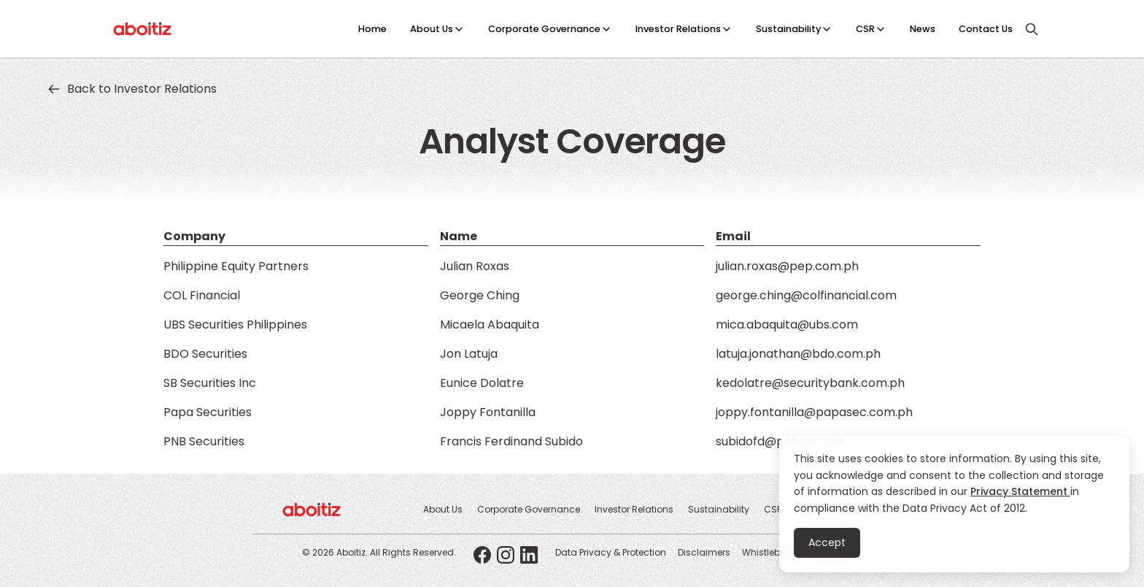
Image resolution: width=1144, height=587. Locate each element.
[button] (437, 29)
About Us (431, 29)
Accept (827, 542)
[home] (142, 29)
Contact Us (986, 29)
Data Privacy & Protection (610, 552)
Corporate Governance (544, 29)
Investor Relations (678, 29)
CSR (865, 29)
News (922, 29)
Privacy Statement (1020, 491)
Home (372, 29)
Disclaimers (704, 552)
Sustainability (788, 29)
